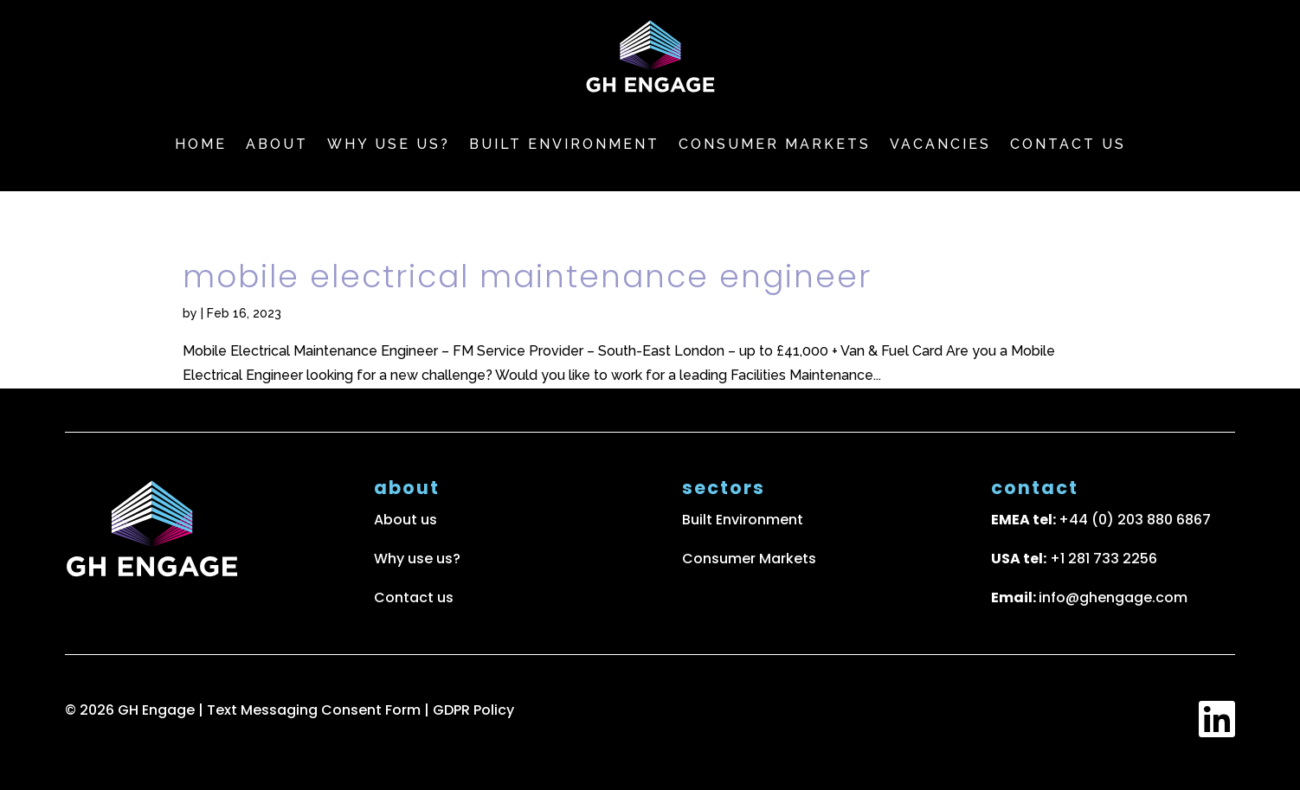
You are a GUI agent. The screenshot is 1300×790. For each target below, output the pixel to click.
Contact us (1068, 144)
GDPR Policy (473, 710)
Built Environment (564, 144)
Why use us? (388, 144)
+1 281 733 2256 (1103, 558)
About (277, 144)
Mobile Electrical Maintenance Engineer (527, 276)
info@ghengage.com (1113, 597)
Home (201, 144)
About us (405, 520)
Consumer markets (775, 144)
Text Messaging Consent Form (315, 710)
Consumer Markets (749, 558)
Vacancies (940, 144)
